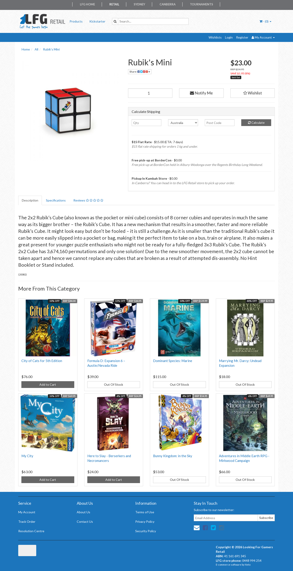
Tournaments (201, 4)
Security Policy (145, 531)
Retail (114, 4)
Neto (247, 564)
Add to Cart (47, 384)
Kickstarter (97, 21)
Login (229, 37)
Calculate (256, 122)
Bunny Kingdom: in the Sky (172, 456)
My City (27, 456)
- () (265, 21)
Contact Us (85, 521)
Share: (139, 71)
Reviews (88, 200)
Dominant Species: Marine (172, 361)
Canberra (168, 4)
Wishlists (215, 37)
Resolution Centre (31, 531)
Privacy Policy (144, 521)
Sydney (139, 4)
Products (76, 21)
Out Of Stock (113, 384)
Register (242, 37)
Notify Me (201, 92)
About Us (83, 512)
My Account (26, 512)
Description (30, 200)
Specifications (56, 200)
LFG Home (87, 4)
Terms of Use (144, 512)
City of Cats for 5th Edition (41, 361)
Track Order (26, 521)
